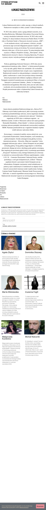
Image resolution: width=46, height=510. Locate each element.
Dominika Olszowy (33, 394)
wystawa (5, 367)
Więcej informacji (24, 507)
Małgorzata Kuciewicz (7, 479)
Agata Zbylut (8, 394)
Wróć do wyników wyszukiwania (24, 20)
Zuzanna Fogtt (31, 433)
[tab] (39, 3)
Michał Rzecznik (32, 478)
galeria (10, 367)
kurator (14, 367)
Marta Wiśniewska (10, 433)
